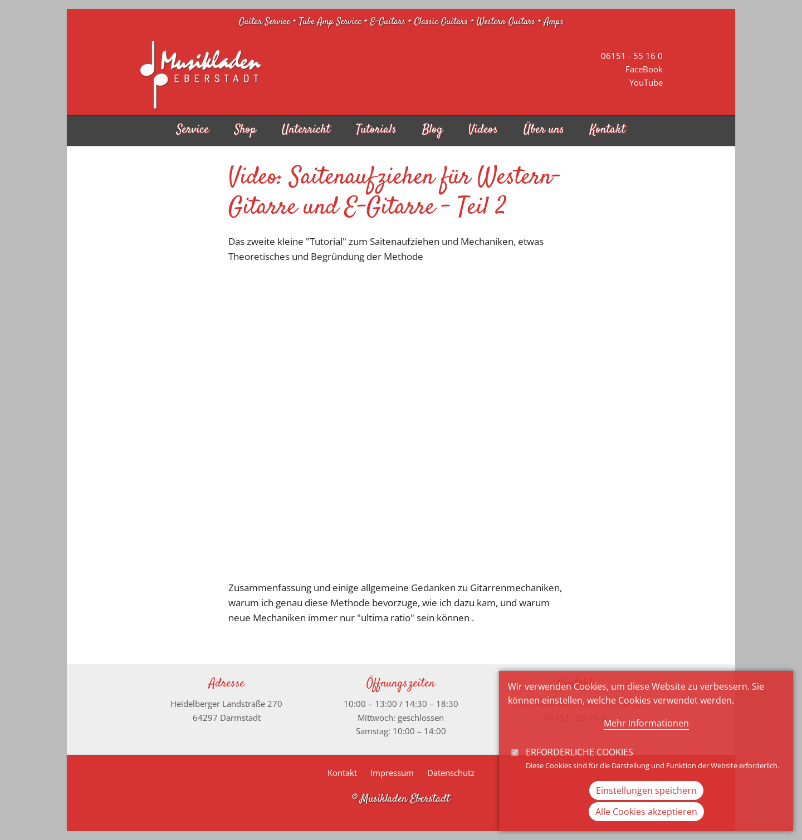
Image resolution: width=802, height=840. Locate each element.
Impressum (392, 772)
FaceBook (644, 69)
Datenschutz (451, 772)
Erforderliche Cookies (579, 752)
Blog (432, 130)
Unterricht (306, 130)
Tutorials (376, 130)
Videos (483, 130)
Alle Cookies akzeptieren (646, 811)
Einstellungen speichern (646, 790)
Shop (245, 130)
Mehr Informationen (646, 723)
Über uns (544, 130)
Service (193, 130)
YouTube (646, 82)
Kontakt (607, 130)
